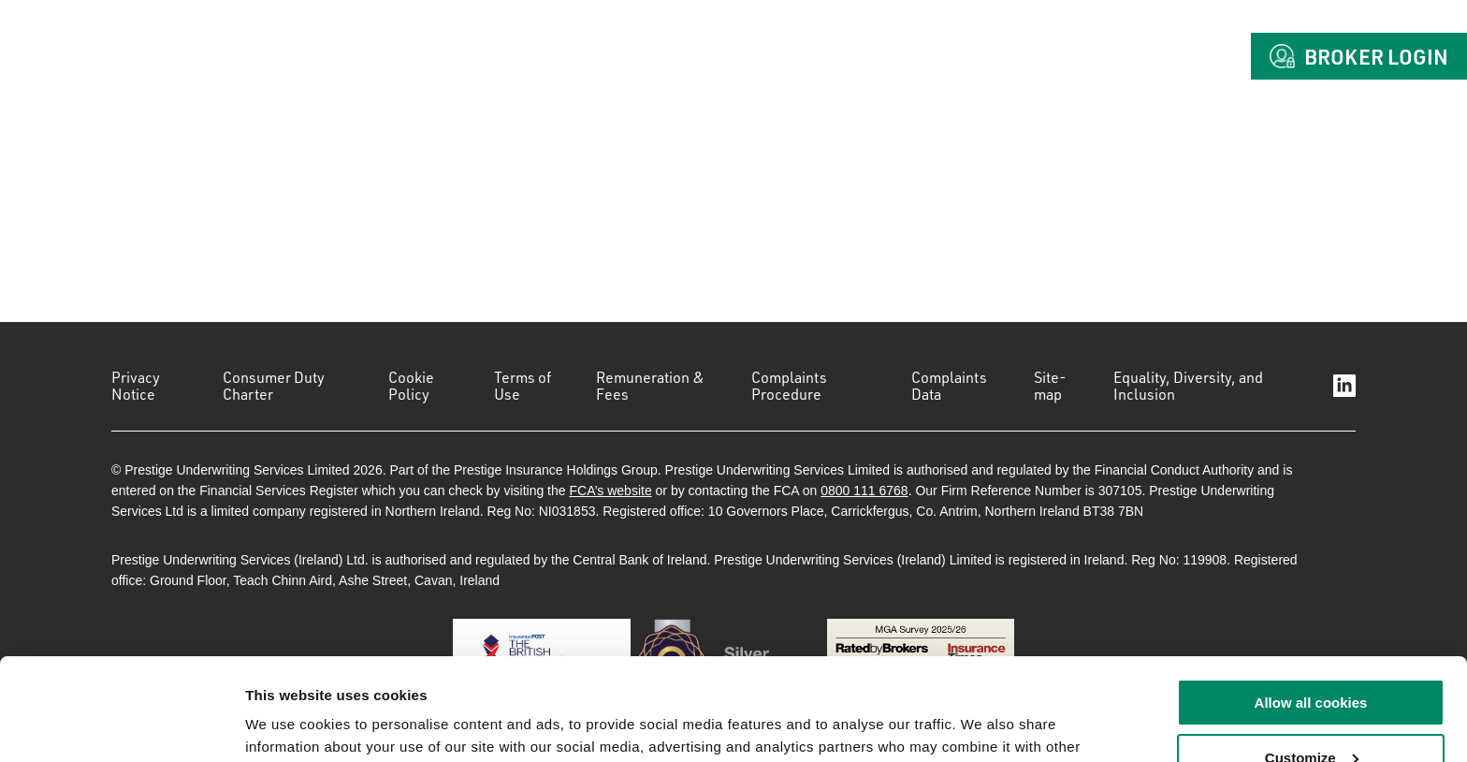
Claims (1047, 56)
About (843, 56)
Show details (288, 725)
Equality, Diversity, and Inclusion (1188, 385)
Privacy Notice (135, 385)
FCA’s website (610, 490)
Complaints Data (949, 385)
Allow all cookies (1311, 607)
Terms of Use (522, 385)
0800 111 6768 (864, 490)
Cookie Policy (411, 385)
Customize (1311, 662)
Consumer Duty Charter (274, 385)
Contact (1168, 56)
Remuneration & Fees (650, 385)
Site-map (1050, 385)
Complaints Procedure (789, 385)
